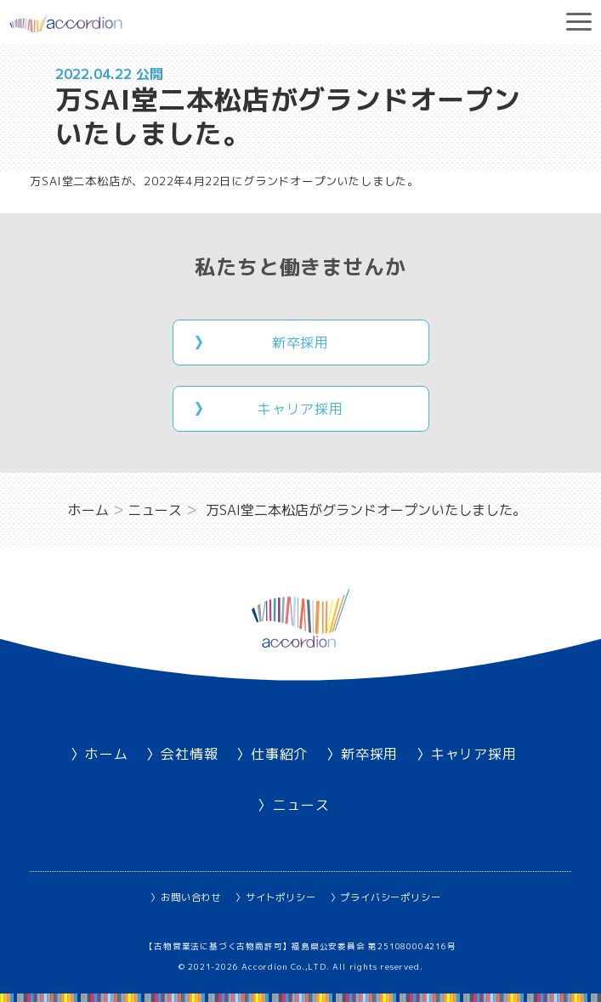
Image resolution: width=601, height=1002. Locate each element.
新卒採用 (300, 342)
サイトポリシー (281, 897)
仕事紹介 (279, 753)
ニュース (300, 804)
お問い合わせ (191, 897)
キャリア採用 (300, 408)
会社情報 (189, 753)
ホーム (106, 753)
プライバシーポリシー (390, 897)
